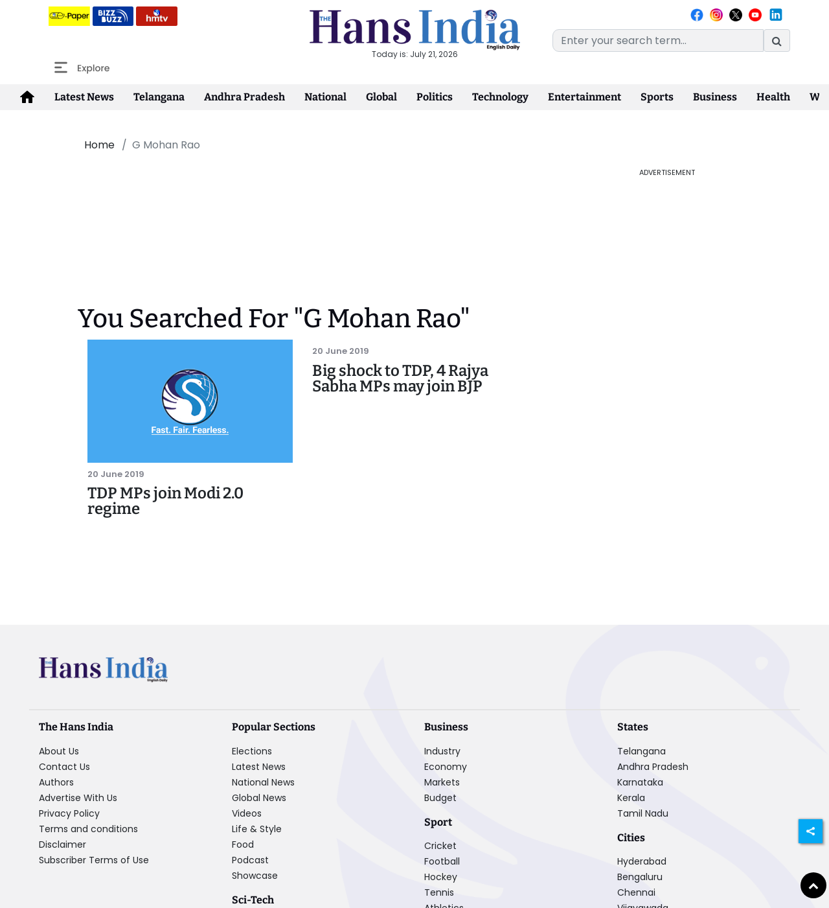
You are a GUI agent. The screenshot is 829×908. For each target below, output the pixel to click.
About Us (59, 751)
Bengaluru (640, 876)
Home (99, 144)
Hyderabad (641, 861)
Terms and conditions (88, 828)
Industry (442, 751)
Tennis (439, 892)
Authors (56, 782)
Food (243, 844)
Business (715, 97)
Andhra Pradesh (244, 97)
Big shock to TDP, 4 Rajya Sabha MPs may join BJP (400, 378)
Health (773, 97)
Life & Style (257, 828)
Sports (657, 97)
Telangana (159, 97)
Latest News (84, 97)
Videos (247, 813)
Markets (442, 782)
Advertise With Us (78, 797)
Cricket (440, 845)
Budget (440, 797)
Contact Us (64, 766)
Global (381, 97)
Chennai (636, 892)
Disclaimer (62, 844)
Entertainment (584, 97)
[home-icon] (27, 97)
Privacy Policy (69, 813)
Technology (500, 97)
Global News (259, 797)
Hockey (440, 876)
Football (442, 861)
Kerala (631, 797)
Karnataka (640, 782)
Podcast (250, 860)
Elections (252, 751)
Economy (445, 766)
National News (263, 782)
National (325, 97)
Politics (434, 97)
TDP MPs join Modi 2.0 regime (165, 501)
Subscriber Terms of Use (94, 860)
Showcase (255, 875)
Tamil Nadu (642, 813)
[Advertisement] (330, 196)
